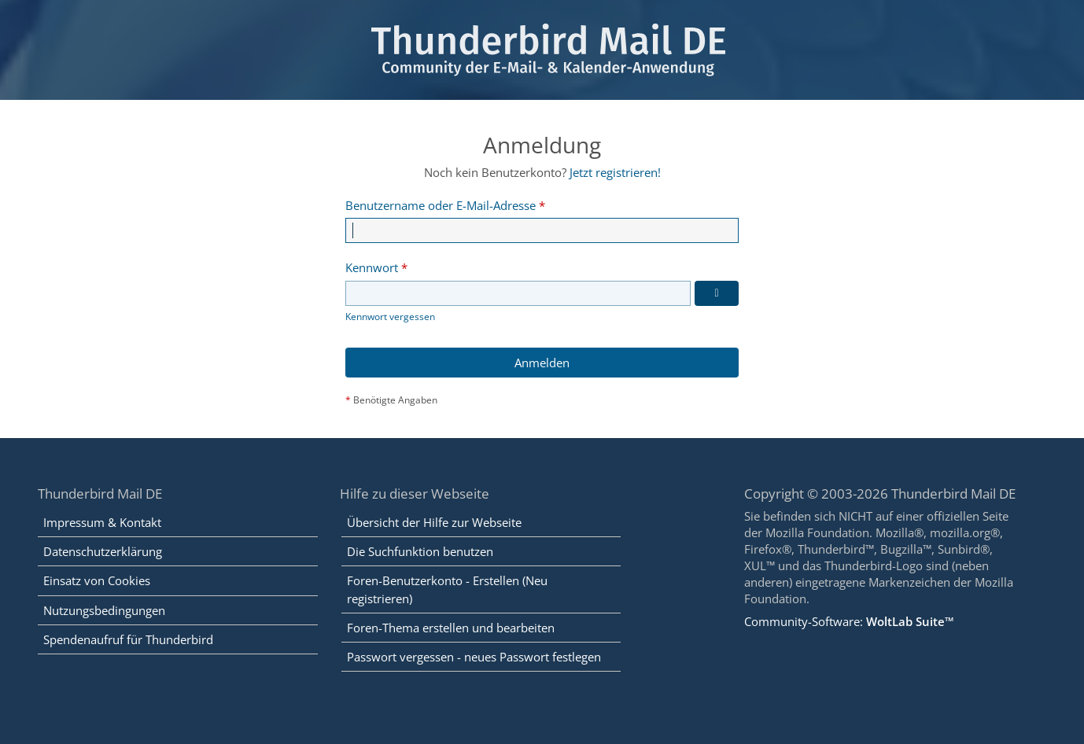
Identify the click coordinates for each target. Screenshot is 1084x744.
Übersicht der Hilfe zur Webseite (434, 522)
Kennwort (371, 267)
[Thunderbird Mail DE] (542, 50)
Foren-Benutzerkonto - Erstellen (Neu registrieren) (447, 589)
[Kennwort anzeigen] (717, 293)
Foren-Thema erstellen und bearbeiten (451, 627)
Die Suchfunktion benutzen (420, 551)
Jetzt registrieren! (615, 172)
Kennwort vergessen (390, 316)
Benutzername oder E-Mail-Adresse (440, 205)
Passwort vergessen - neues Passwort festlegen (474, 657)
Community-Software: (849, 621)
